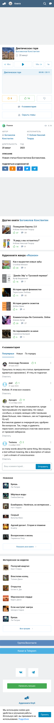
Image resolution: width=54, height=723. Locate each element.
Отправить (43, 466)
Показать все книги (26, 547)
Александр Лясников (19, 363)
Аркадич (13, 400)
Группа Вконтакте (26, 643)
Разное (7, 125)
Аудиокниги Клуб (27, 696)
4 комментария (27, 106)
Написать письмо (27, 686)
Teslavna (13, 442)
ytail (11, 383)
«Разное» (32, 255)
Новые (19, 353)
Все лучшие (26, 629)
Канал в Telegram (27, 650)
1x (48, 64)
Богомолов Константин (28, 51)
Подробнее (24, 719)
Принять (45, 714)
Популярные (8, 353)
